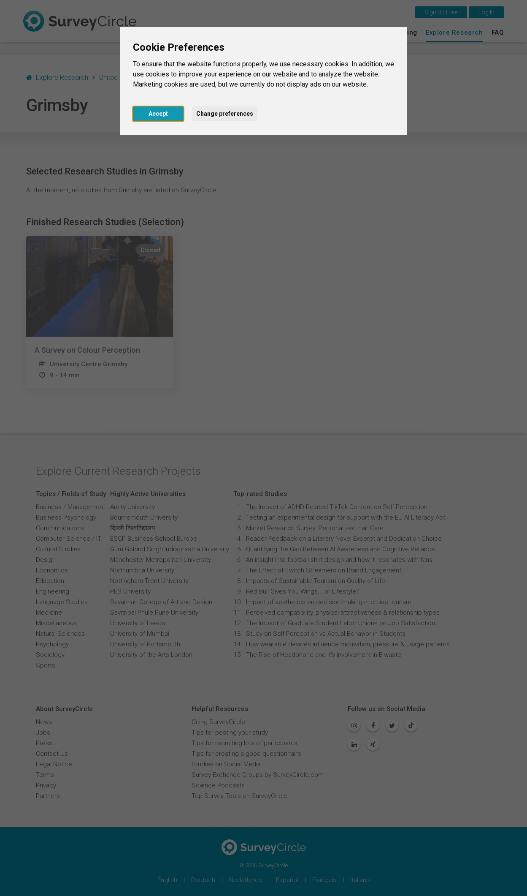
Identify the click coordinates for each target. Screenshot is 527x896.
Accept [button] (158, 113)
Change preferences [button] (224, 113)
